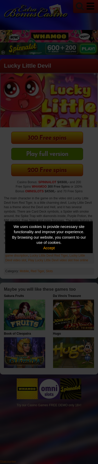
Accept (49, 248)
